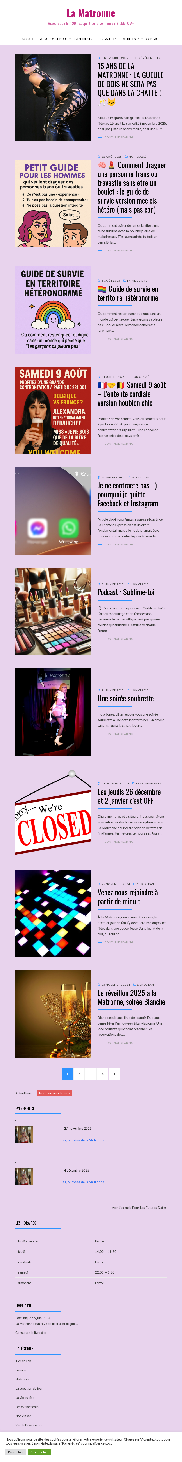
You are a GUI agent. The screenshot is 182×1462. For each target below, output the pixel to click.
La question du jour (29, 1388)
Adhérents (131, 38)
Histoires (22, 1379)
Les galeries (107, 38)
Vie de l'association (29, 1425)
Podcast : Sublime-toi (126, 591)
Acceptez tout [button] (39, 1452)
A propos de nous (53, 38)
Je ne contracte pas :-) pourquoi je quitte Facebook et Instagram (128, 493)
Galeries (21, 1369)
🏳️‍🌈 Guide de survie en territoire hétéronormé (128, 292)
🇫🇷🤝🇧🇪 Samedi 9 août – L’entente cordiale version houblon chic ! (132, 393)
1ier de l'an (145, 883)
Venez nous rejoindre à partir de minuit (128, 896)
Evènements (83, 38)
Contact (153, 38)
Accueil (28, 38)
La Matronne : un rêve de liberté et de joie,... (46, 1323)
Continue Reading (119, 136)
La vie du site (137, 280)
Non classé (138, 156)
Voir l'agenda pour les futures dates (139, 1207)
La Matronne (91, 13)
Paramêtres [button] (15, 1452)
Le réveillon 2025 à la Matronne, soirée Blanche (131, 996)
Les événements (147, 57)
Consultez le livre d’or (31, 1332)
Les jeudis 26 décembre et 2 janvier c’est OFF (129, 795)
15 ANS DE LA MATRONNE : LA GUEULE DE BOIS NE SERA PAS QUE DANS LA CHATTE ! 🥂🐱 (131, 83)
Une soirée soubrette (126, 697)
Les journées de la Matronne (82, 1139)
